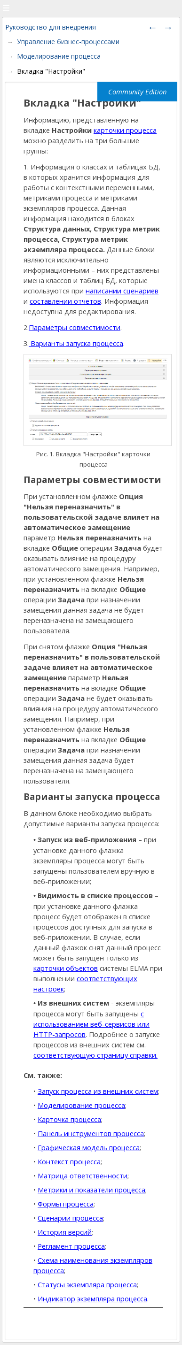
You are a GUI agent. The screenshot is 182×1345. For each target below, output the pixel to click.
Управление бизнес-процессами (68, 41)
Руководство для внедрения (50, 27)
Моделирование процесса (59, 56)
